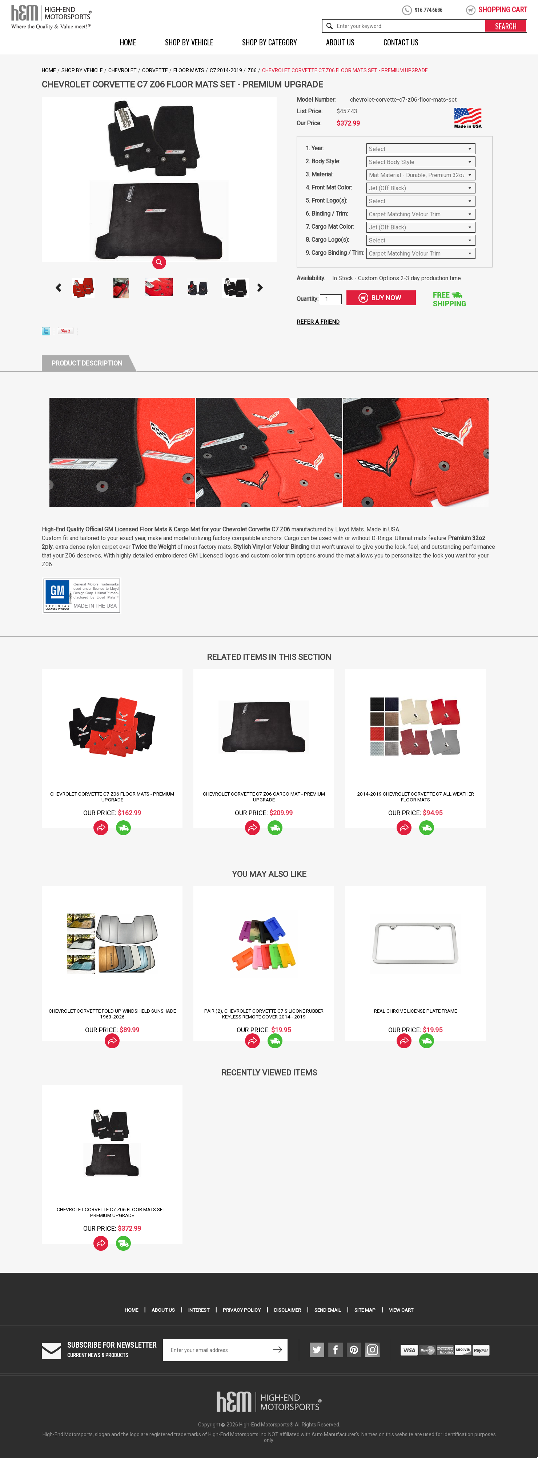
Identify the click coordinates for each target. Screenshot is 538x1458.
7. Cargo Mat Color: (330, 226)
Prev (58, 287)
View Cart (406, 1310)
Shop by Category (269, 42)
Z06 (252, 70)
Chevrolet (122, 70)
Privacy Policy (240, 1310)
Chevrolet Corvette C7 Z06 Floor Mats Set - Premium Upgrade (112, 1212)
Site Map (368, 1310)
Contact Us (401, 42)
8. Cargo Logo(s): (327, 239)
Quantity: (308, 298)
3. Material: (319, 174)
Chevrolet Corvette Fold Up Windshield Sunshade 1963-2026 (112, 1014)
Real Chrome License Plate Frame (415, 1011)
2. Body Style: (323, 161)
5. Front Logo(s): (326, 200)
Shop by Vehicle (189, 42)
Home (128, 42)
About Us (340, 42)
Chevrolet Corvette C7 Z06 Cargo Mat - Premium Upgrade (264, 796)
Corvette (155, 70)
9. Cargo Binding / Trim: (335, 252)
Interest (196, 1310)
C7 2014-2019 (226, 70)
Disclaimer (287, 1310)
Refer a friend (318, 321)
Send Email (330, 1310)
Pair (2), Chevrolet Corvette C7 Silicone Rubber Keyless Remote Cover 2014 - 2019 (264, 1014)
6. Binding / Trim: (327, 213)
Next (260, 287)
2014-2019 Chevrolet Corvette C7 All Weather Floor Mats (415, 796)
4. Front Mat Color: (329, 187)
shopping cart (502, 9)
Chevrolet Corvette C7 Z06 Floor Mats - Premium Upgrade (112, 796)
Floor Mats (188, 70)
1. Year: (315, 148)
